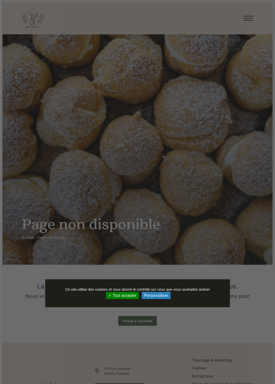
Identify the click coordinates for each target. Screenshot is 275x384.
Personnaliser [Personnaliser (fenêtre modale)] (156, 295)
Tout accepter (122, 295)
